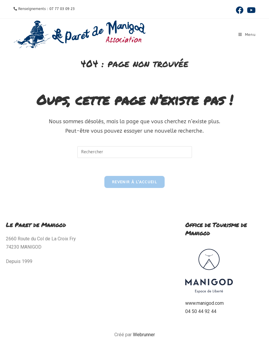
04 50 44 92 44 (200, 311)
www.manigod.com (204, 303)
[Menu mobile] (247, 34)
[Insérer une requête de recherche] (134, 152)
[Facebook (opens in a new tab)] (239, 10)
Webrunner (144, 334)
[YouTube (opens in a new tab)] (250, 10)
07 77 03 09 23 (62, 9)
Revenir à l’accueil (134, 182)
